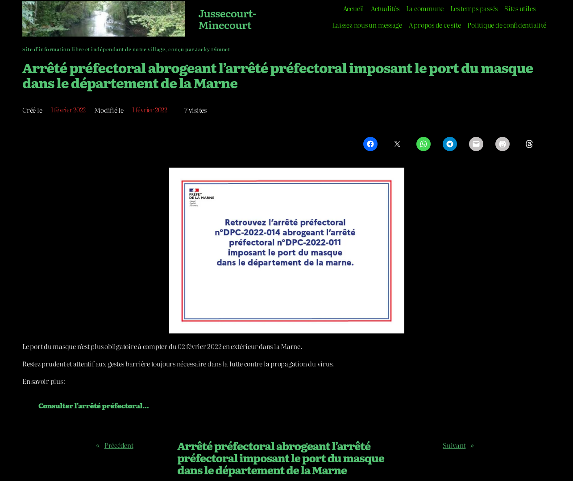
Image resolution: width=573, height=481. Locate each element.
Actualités (385, 8)
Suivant (454, 445)
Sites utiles (519, 8)
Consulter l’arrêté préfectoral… (93, 405)
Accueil (353, 8)
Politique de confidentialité (506, 25)
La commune (425, 8)
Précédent (118, 445)
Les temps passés (474, 8)
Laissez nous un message (367, 25)
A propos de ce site (435, 25)
